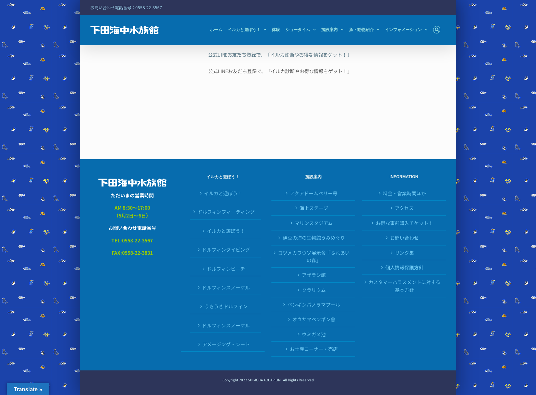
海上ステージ (313, 207)
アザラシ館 (314, 274)
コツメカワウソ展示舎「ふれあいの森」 (314, 256)
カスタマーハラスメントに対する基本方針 (404, 286)
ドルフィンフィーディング (226, 211)
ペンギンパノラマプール (313, 304)
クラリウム (314, 289)
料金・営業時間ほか (404, 193)
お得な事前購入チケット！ (404, 223)
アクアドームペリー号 (313, 193)
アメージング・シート (226, 344)
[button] (436, 29)
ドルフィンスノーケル (226, 325)
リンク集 (404, 252)
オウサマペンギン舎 (313, 319)
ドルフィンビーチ (226, 268)
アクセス (404, 207)
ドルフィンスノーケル (226, 287)
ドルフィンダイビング (226, 249)
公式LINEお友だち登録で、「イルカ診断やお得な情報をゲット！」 (280, 55)
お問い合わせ (404, 237)
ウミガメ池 (314, 334)
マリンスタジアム (314, 223)
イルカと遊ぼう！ (223, 193)
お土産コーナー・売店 (314, 348)
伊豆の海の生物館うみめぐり (314, 237)
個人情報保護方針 (404, 267)
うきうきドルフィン (225, 306)
